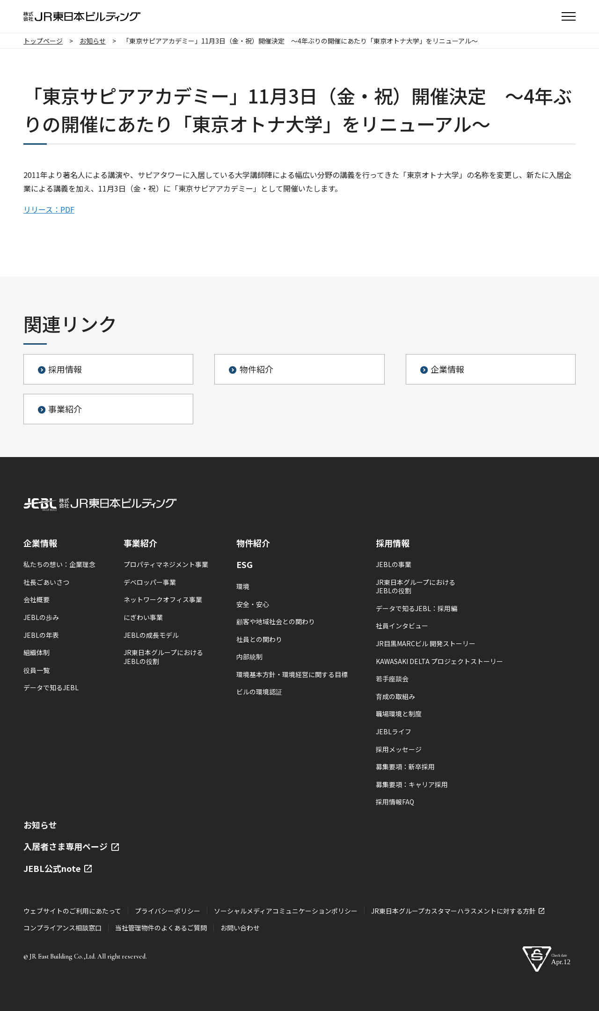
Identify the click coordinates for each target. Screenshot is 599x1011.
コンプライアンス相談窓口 (62, 927)
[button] (568, 16)
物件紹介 (253, 543)
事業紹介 (140, 543)
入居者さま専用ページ (71, 846)
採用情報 (392, 543)
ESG (244, 564)
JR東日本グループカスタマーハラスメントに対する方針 (457, 910)
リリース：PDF (48, 209)
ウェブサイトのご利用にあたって (72, 910)
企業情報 (40, 543)
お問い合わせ (240, 927)
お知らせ (40, 825)
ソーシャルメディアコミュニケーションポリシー (286, 910)
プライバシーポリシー (167, 910)
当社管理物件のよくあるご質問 (161, 927)
